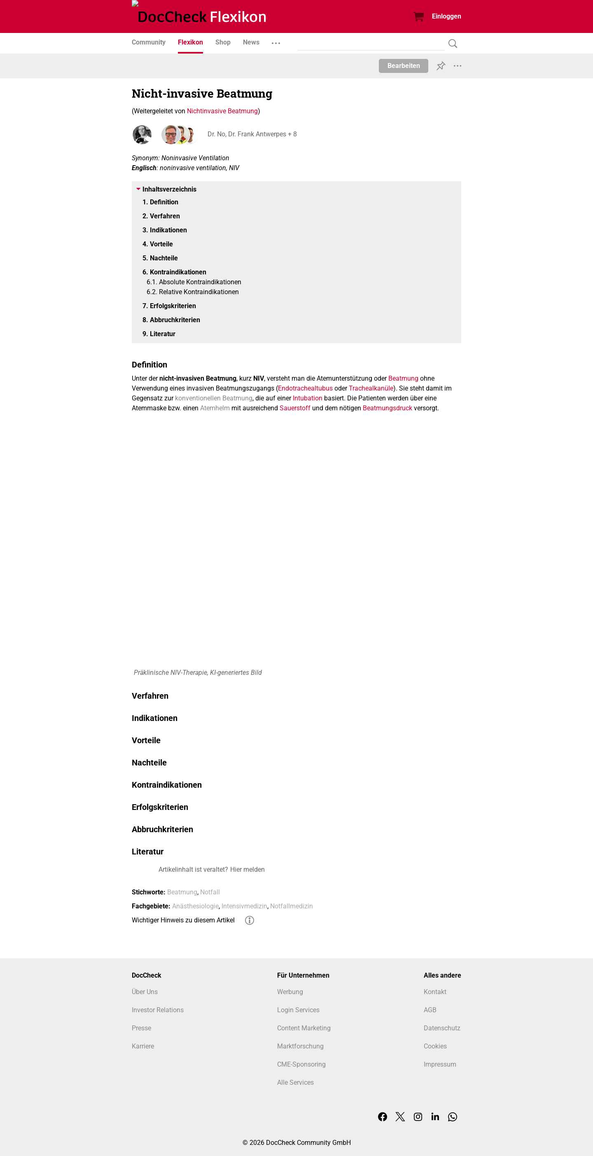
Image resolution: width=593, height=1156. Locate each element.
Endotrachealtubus (305, 388)
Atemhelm (215, 408)
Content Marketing (304, 1028)
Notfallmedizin (291, 906)
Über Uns (145, 992)
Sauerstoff (295, 408)
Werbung (290, 992)
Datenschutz (442, 1028)
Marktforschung (300, 1046)
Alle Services (295, 1082)
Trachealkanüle (371, 388)
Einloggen (446, 16)
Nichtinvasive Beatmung (222, 111)
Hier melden (247, 869)
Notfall (210, 892)
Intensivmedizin (244, 906)
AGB (430, 1010)
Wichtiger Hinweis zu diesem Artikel (183, 920)
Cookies (435, 1046)
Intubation (307, 398)
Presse (141, 1028)
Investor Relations (158, 1010)
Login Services (298, 1010)
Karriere (143, 1046)
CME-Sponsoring (301, 1064)
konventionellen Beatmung (213, 398)
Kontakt (435, 992)
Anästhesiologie (195, 906)
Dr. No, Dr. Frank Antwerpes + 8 (250, 134)
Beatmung (403, 378)
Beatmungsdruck (387, 408)
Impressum (440, 1064)
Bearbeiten (404, 66)
